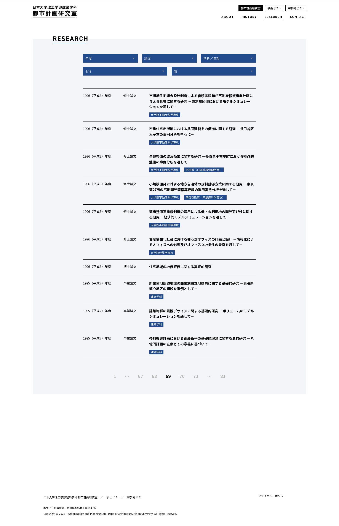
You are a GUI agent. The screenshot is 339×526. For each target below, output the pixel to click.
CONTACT (298, 16)
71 (195, 376)
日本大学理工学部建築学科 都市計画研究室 (70, 497)
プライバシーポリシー (272, 496)
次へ (236, 376)
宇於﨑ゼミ (134, 497)
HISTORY (249, 16)
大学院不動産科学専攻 (165, 115)
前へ (103, 376)
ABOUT (227, 16)
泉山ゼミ (112, 497)
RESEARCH (273, 16)
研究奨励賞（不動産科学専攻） (205, 198)
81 (222, 376)
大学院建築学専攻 (162, 253)
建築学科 (156, 297)
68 (154, 376)
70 (182, 376)
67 (140, 376)
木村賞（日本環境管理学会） (204, 170)
